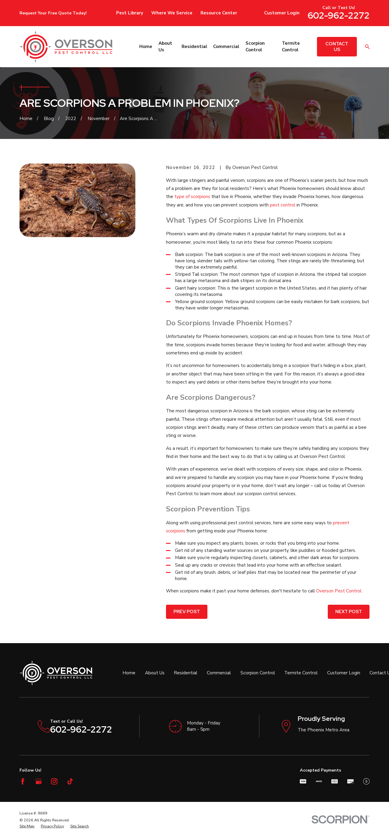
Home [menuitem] (145, 47)
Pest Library (129, 13)
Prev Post (186, 612)
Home (128, 673)
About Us (154, 673)
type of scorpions (192, 197)
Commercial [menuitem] (226, 47)
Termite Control (301, 673)
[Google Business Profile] (38, 781)
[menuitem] (27, 826)
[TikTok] (70, 781)
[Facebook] (23, 781)
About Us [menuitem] (165, 46)
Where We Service (171, 13)
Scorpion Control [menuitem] (255, 46)
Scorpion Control (257, 673)
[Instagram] (54, 781)
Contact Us (336, 46)
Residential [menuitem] (194, 47)
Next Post (348, 612)
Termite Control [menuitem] (291, 46)
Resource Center (219, 13)
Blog (251, 13)
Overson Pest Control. (339, 591)
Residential (185, 673)
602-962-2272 (338, 15)
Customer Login (282, 13)
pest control (282, 205)
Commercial (219, 673)
